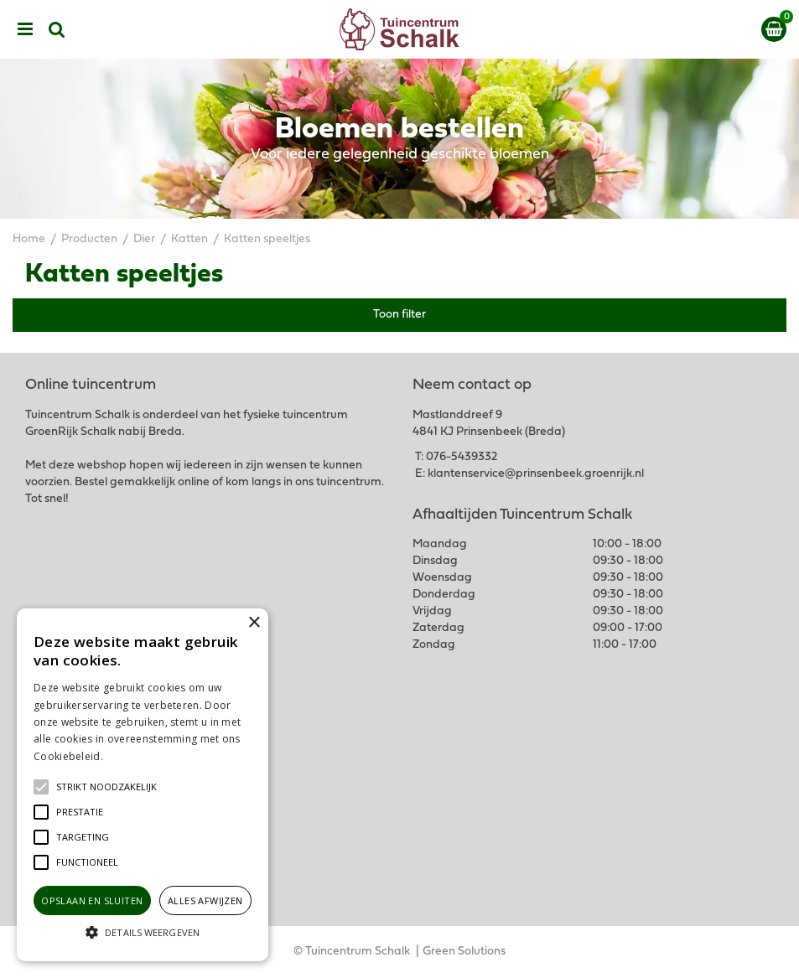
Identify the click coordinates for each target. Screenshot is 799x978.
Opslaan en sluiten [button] (92, 900)
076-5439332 (461, 457)
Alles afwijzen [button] (205, 900)
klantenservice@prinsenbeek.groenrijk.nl (536, 473)
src (57, 29)
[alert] (142, 784)
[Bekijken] (773, 29)
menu (25, 29)
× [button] (253, 623)
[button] (106, 787)
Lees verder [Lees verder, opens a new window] (134, 756)
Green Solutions (464, 951)
